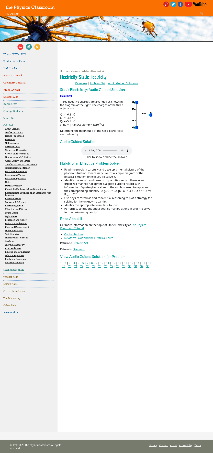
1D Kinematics (12, 143)
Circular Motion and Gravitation (21, 164)
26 (105, 266)
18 (149, 263)
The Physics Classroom (70, 71)
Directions (10, 140)
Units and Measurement (17, 227)
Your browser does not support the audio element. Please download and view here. (106, 150)
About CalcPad (12, 129)
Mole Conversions (14, 231)
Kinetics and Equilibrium (17, 252)
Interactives (10, 104)
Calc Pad (8, 125)
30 (129, 266)
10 (101, 263)
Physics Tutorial (12, 75)
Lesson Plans (10, 284)
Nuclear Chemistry (14, 263)
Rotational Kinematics (16, 172)
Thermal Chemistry (15, 245)
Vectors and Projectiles (16, 150)
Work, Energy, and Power (17, 161)
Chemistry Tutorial (14, 82)
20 (69, 266)
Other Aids (9, 305)
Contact (163, 445)
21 (75, 266)
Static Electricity (13, 186)
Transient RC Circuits (15, 202)
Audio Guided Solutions (123, 83)
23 (87, 266)
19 (63, 266)
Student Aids (10, 97)
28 (117, 266)
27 (111, 266)
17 (143, 263)
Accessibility (10, 312)
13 (119, 263)
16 (137, 263)
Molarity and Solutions (16, 238)
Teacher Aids (10, 277)
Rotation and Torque (15, 175)
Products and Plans (14, 61)
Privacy (153, 445)
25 (99, 266)
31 (135, 266)
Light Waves (11, 216)
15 (131, 263)
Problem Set (97, 83)
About (173, 445)
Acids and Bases (13, 248)
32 (141, 266)
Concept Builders (13, 111)
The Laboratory (12, 298)
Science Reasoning (13, 269)
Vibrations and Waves (16, 209)
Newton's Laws (12, 147)
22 (81, 266)
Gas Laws (9, 241)
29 (123, 266)
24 (93, 266)
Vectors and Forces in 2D (17, 154)
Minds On (8, 118)
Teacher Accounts (14, 132)
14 (125, 263)
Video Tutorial (11, 89)
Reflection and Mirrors (16, 220)
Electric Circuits (13, 199)
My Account (12, 13)
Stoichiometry (12, 234)
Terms (198, 445)
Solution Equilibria (14, 256)
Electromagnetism (14, 206)
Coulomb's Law (73, 234)
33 (147, 266)
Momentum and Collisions (18, 157)
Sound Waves (11, 213)
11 (107, 263)
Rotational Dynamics (15, 179)
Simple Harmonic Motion (17, 168)
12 (113, 263)
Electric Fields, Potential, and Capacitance (25, 189)
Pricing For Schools (14, 136)
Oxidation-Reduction (15, 259)
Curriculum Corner (14, 291)
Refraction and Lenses (16, 224)
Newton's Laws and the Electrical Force (88, 238)
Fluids (8, 182)
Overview (81, 83)
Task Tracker (10, 68)
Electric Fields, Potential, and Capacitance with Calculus (28, 194)
